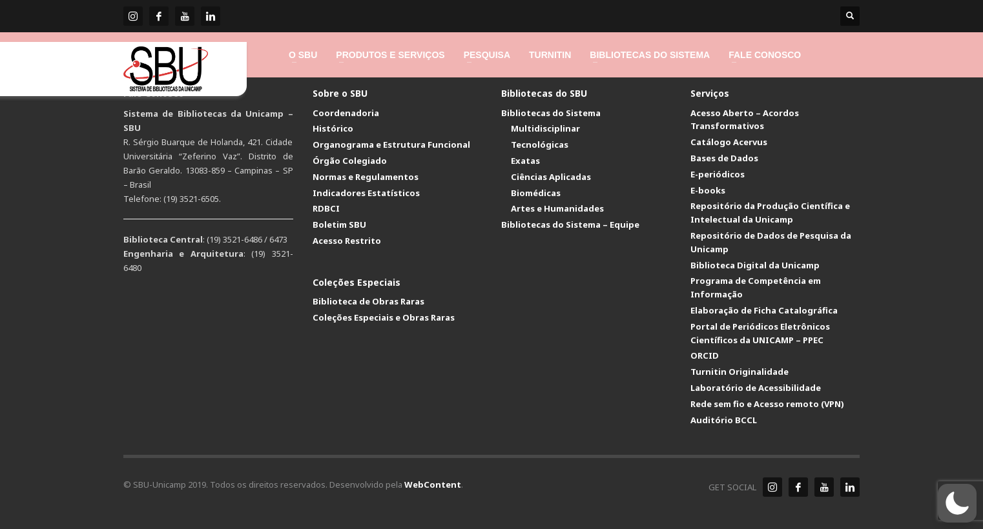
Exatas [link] (525, 160)
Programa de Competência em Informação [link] (755, 287)
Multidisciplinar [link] (545, 128)
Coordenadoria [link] (346, 113)
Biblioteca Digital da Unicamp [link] (755, 265)
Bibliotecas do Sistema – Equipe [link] (570, 224)
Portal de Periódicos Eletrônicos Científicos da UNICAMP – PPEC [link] (760, 333)
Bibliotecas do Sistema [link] (551, 113)
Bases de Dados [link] (724, 158)
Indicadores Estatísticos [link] (366, 193)
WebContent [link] (432, 484)
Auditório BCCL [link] (723, 420)
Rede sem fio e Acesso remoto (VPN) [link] (767, 404)
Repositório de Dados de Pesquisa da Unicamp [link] (770, 242)
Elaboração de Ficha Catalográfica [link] (764, 310)
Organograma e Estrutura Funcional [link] (391, 144)
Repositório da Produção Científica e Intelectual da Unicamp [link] (770, 212)
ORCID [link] (704, 355)
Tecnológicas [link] (539, 144)
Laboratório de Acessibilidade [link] (755, 388)
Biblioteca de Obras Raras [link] (368, 301)
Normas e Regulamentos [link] (366, 177)
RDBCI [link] (326, 208)
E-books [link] (707, 190)
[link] (133, 16)
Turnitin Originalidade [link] (739, 371)
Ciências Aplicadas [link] (551, 177)
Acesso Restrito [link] (347, 240)
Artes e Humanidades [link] (557, 208)
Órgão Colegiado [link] (350, 160)
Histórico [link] (333, 128)
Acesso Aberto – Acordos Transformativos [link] (744, 119)
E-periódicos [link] (717, 174)
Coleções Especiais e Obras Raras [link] (384, 317)
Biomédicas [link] (536, 193)
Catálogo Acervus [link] (728, 142)
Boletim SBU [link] (339, 224)
